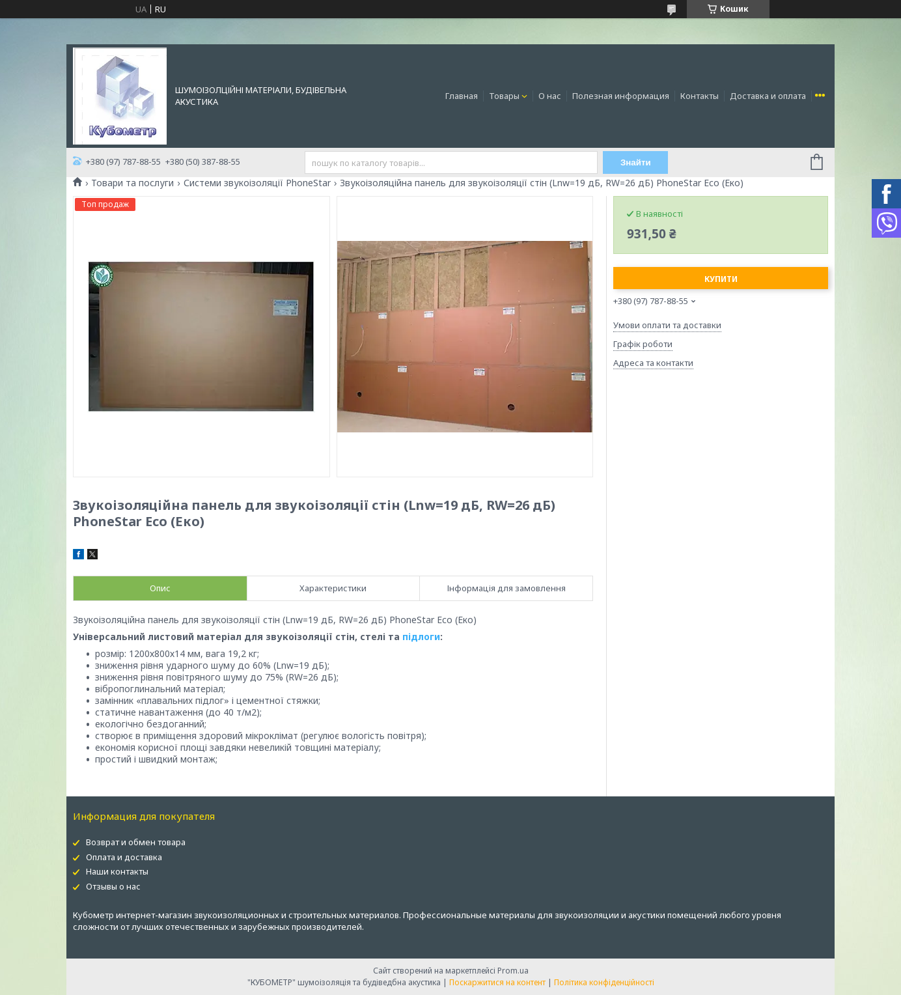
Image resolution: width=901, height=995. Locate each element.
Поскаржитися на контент (497, 982)
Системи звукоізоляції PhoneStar (257, 183)
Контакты (699, 96)
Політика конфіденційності (604, 982)
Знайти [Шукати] (635, 162)
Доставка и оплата (768, 96)
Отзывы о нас (113, 886)
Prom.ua (513, 970)
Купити (721, 279)
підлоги (421, 636)
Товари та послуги (132, 183)
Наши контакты (117, 871)
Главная (461, 96)
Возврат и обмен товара (136, 842)
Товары (504, 96)
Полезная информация (620, 96)
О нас (549, 96)
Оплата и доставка (124, 857)
